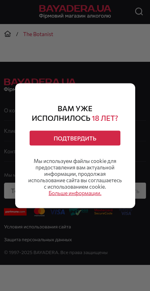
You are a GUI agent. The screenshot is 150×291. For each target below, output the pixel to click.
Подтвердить (75, 137)
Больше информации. (74, 192)
